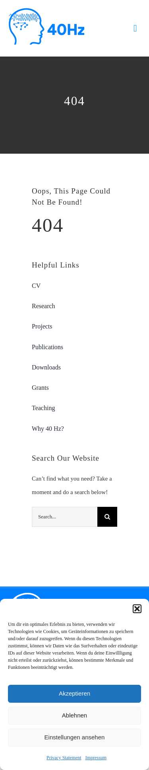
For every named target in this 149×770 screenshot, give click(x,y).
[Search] (107, 517)
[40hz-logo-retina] (46, 11)
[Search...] (64, 517)
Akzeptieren (74, 693)
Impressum (95, 757)
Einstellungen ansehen (75, 737)
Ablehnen (74, 715)
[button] (137, 609)
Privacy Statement (63, 757)
